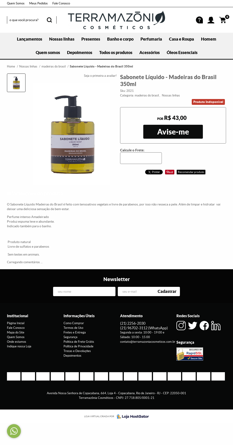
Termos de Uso (73, 328)
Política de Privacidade (78, 346)
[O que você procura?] (49, 20)
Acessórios (149, 52)
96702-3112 (144, 328)
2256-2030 (132, 323)
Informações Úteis (79, 316)
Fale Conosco (61, 3)
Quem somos (48, 52)
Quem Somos (16, 3)
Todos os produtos (115, 52)
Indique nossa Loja (19, 346)
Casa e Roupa (181, 39)
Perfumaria (151, 39)
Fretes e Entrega (75, 332)
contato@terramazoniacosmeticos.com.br (147, 341)
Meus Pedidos (38, 3)
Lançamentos (29, 39)
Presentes (90, 39)
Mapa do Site (15, 332)
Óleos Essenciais (182, 52)
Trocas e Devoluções (77, 351)
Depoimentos (79, 52)
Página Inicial (15, 323)
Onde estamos (16, 341)
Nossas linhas (61, 39)
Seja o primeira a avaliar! (100, 75)
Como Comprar (74, 323)
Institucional (17, 316)
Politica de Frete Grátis (79, 341)
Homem (208, 39)
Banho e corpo (120, 39)
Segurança (70, 337)
